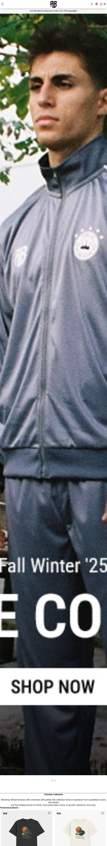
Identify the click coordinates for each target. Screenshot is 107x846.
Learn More (72, 11)
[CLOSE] (102, 11)
